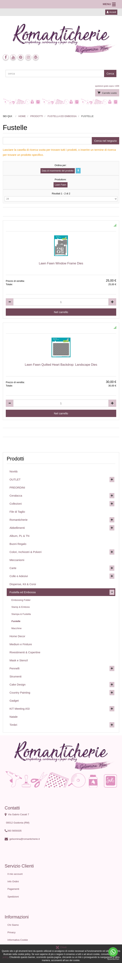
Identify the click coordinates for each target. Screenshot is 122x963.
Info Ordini (13, 881)
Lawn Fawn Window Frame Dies (61, 263)
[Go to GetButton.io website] (113, 959)
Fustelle (15, 621)
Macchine (16, 628)
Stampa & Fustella (21, 614)
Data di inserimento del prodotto (57, 170)
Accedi (111, 12)
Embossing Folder (21, 600)
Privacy (11, 932)
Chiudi (60, 947)
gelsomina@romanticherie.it (24, 839)
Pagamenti (13, 889)
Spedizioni (13, 896)
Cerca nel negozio (105, 140)
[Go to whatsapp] (113, 952)
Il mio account (15, 874)
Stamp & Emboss (20, 607)
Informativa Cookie (17, 939)
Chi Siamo (13, 924)
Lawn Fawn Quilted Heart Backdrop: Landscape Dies (61, 364)
